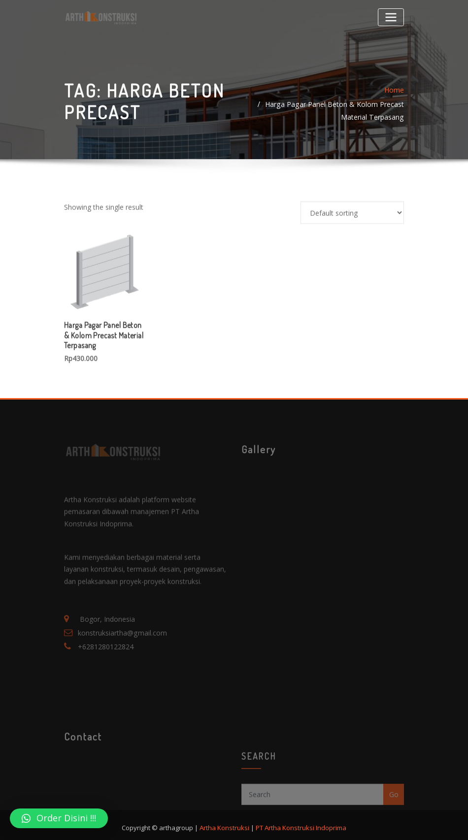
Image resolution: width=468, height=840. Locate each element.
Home (394, 100)
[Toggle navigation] (391, 17)
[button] (59, 818)
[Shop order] (352, 251)
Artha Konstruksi (224, 819)
